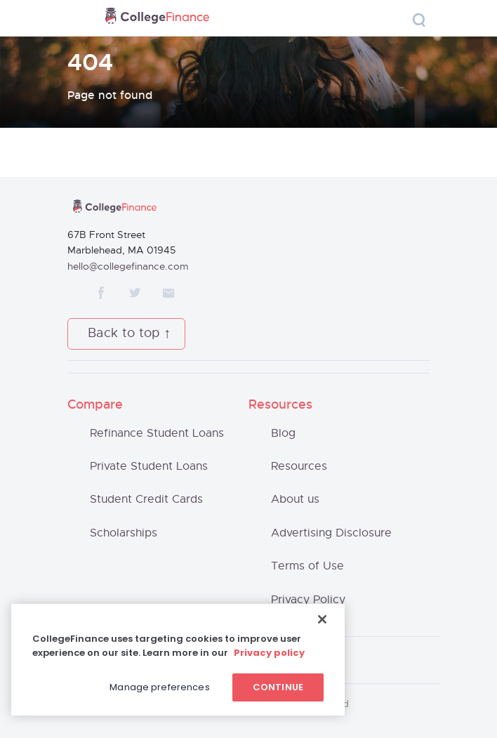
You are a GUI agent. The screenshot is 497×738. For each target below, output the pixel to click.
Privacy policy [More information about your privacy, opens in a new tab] (269, 652)
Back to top (124, 333)
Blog (283, 433)
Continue (278, 687)
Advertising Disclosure (331, 533)
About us (295, 499)
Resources (299, 466)
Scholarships (123, 533)
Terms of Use (307, 566)
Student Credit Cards (146, 499)
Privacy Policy (308, 599)
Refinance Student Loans (157, 433)
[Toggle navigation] (80, 19)
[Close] (322, 619)
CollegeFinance (157, 18)
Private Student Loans (149, 466)
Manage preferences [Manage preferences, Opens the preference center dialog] (159, 687)
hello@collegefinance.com (128, 267)
